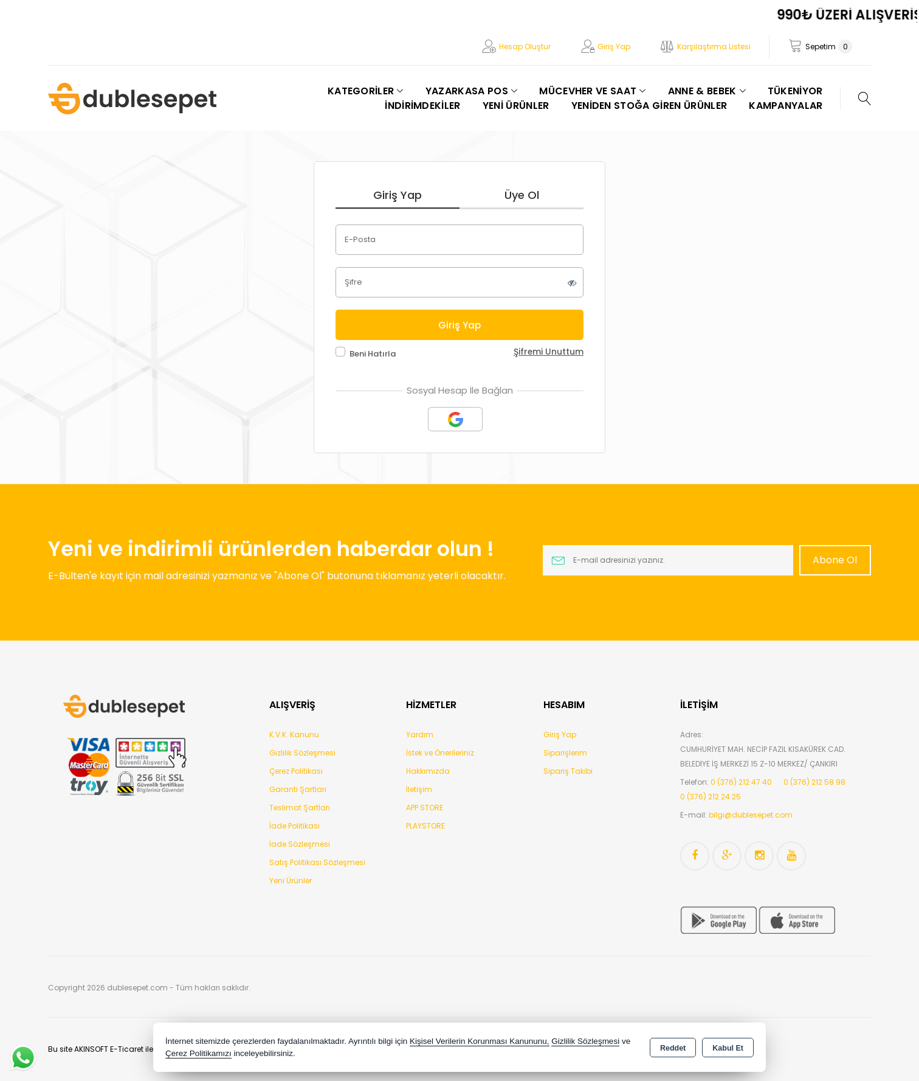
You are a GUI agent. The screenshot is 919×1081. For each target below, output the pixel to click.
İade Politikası (294, 826)
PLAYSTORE (425, 826)
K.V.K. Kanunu (294, 734)
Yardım (419, 734)
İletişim (419, 789)
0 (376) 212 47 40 (741, 782)
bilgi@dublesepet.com (751, 815)
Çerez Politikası (296, 771)
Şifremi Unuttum (548, 352)
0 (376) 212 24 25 (710, 796)
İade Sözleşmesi (299, 844)
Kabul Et (727, 1048)
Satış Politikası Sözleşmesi (317, 862)
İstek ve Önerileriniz (440, 753)
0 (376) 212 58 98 (814, 782)
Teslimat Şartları (299, 807)
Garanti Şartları (297, 789)
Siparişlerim (565, 753)
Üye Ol (521, 195)
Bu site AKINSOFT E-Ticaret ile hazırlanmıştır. (128, 1049)
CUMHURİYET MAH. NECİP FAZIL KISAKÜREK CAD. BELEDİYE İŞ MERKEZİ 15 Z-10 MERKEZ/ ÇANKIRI (762, 756)
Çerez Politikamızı (198, 1053)
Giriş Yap (613, 46)
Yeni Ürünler (290, 880)
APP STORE (424, 807)
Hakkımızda (428, 771)
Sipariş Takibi (568, 771)
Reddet (673, 1048)
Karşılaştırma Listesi (714, 46)
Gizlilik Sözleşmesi (302, 753)
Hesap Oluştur (525, 46)
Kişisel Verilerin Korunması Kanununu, (479, 1041)
